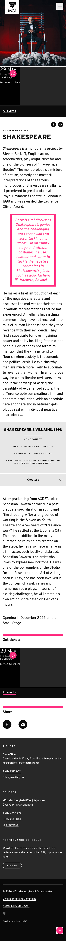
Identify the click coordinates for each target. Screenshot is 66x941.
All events (9, 111)
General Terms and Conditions (19, 899)
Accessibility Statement (16, 906)
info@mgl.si (11, 825)
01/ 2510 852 (13, 771)
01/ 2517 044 (13, 819)
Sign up (12, 865)
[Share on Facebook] (53, 124)
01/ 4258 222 (13, 813)
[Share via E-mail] (60, 124)
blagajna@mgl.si (14, 777)
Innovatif (21, 921)
